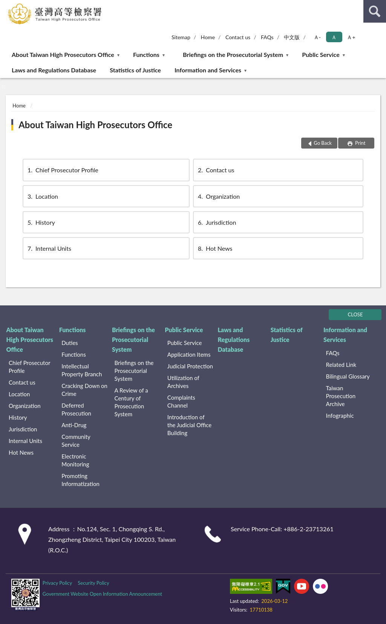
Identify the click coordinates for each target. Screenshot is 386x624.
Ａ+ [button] (351, 37)
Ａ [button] (334, 37)
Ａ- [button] (317, 37)
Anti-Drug (73, 425)
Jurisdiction (216, 222)
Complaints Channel (181, 401)
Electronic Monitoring (75, 460)
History (40, 222)
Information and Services (208, 70)
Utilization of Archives (183, 381)
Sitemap (181, 37)
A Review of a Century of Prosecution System (131, 402)
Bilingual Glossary (348, 376)
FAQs (267, 37)
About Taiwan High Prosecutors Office (63, 54)
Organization (218, 196)
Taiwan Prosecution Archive (341, 396)
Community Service (75, 440)
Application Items (189, 354)
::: (6, 6)
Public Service (321, 54)
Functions (146, 54)
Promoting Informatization (80, 479)
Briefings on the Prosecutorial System (233, 54)
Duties (69, 342)
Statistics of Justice (135, 70)
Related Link (341, 364)
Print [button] (360, 143)
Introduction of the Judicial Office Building (189, 425)
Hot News (215, 248)
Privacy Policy (57, 583)
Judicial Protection (190, 366)
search (374, 11)
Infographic (340, 415)
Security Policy (93, 583)
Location (42, 196)
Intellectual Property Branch (81, 370)
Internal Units (48, 248)
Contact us (237, 37)
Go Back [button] (323, 143)
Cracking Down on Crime (84, 389)
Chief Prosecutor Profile (62, 170)
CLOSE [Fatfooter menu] (355, 314)
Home (208, 37)
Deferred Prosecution (76, 409)
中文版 (292, 37)
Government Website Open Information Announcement (102, 594)
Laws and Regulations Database (54, 70)
